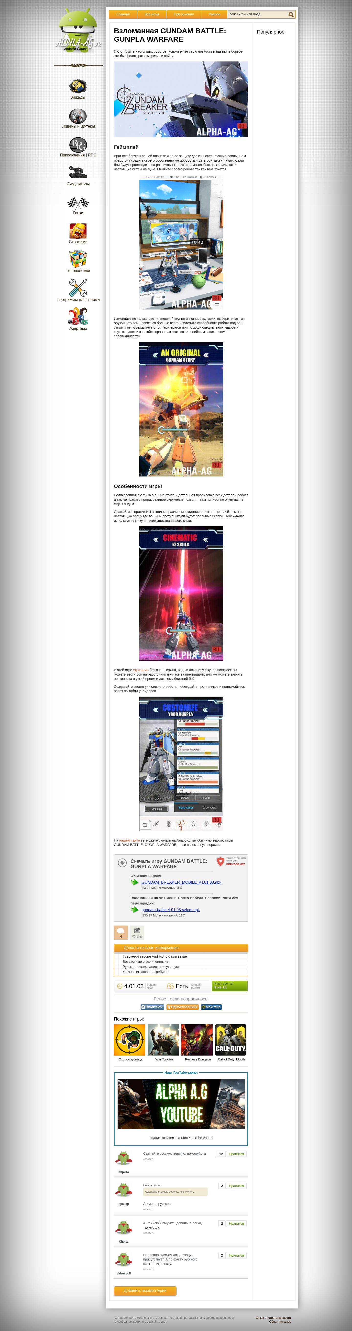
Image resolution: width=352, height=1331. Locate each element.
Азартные (78, 319)
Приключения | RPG (78, 145)
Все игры (151, 14)
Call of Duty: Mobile (232, 1059)
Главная (123, 14)
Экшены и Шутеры (78, 116)
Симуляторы (78, 174)
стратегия (140, 670)
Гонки (78, 203)
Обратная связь (280, 1321)
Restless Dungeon (198, 1059)
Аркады (78, 87)
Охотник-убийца (131, 1059)
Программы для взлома (78, 290)
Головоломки (78, 261)
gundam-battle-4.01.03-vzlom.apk (171, 910)
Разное (214, 14)
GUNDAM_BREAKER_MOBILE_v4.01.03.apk (181, 882)
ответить (148, 1158)
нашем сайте (129, 840)
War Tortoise (164, 1059)
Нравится (236, 1154)
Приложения (184, 14)
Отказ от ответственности (273, 1317)
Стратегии (78, 232)
